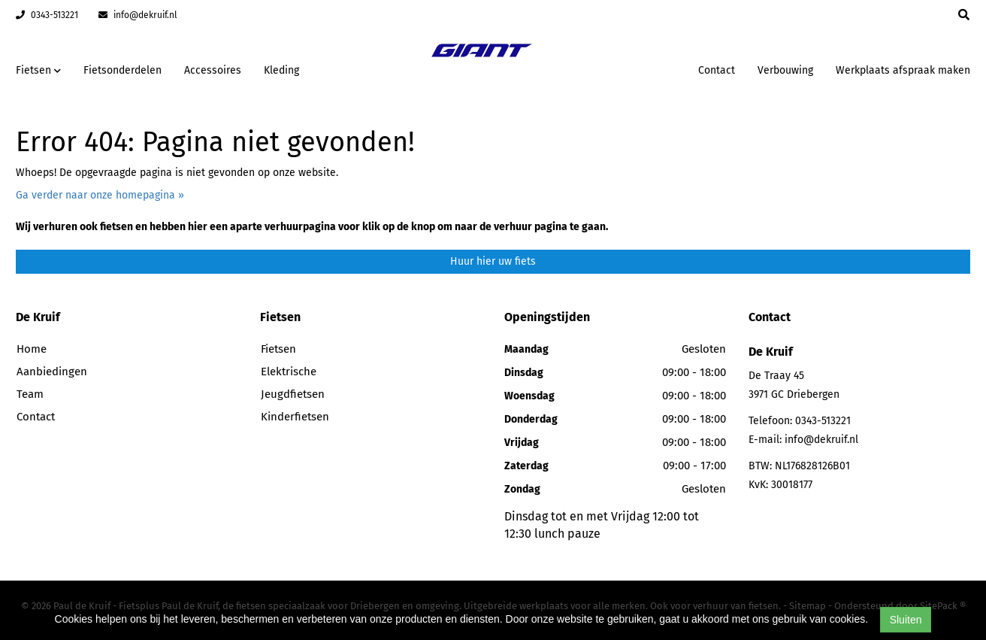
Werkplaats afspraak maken (903, 70)
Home (32, 349)
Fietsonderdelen (122, 70)
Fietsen (278, 349)
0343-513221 (47, 15)
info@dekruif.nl (137, 15)
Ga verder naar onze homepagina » (100, 195)
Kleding (281, 70)
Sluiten (906, 620)
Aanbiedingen (52, 371)
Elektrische (288, 371)
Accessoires (212, 70)
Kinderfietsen (295, 416)
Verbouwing (785, 70)
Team (30, 394)
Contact (716, 70)
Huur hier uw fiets (493, 261)
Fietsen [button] (38, 70)
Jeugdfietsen (293, 394)
